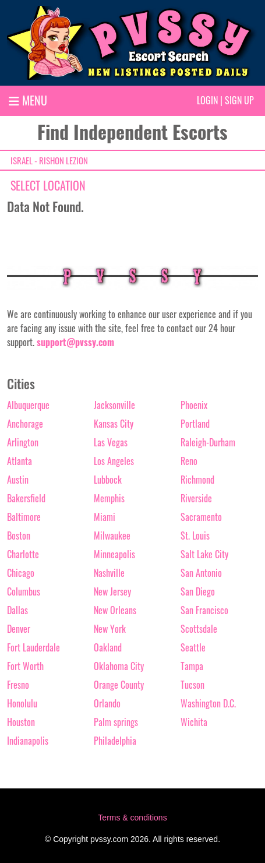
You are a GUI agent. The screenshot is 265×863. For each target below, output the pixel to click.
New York (110, 629)
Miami (104, 517)
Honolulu (22, 703)
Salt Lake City (204, 554)
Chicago (20, 573)
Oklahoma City (119, 666)
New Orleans (115, 610)
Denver (18, 629)
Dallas (17, 610)
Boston (18, 536)
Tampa (192, 666)
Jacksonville (114, 405)
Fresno (18, 685)
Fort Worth (25, 666)
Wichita (194, 722)
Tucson (192, 685)
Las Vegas (111, 442)
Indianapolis (27, 741)
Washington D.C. (208, 703)
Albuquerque (28, 405)
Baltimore (24, 517)
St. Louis (195, 536)
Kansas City (113, 424)
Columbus (23, 591)
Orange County (119, 685)
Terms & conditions (132, 817)
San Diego (198, 591)
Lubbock (108, 480)
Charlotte (23, 554)
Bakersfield (26, 498)
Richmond (197, 480)
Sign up (239, 100)
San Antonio (201, 573)
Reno (189, 461)
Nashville (109, 573)
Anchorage (25, 424)
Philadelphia (115, 741)
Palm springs (116, 722)
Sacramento (201, 517)
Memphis (109, 498)
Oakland (108, 647)
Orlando (107, 703)
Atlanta (19, 461)
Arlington (22, 442)
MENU (28, 100)
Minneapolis (114, 554)
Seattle (193, 647)
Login (207, 100)
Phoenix (194, 405)
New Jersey (112, 591)
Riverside (196, 498)
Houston (21, 722)
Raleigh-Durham (208, 442)
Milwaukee (112, 536)
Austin (18, 480)
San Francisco (204, 610)
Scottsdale (199, 629)
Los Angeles (114, 461)
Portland (195, 424)
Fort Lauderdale (33, 647)
